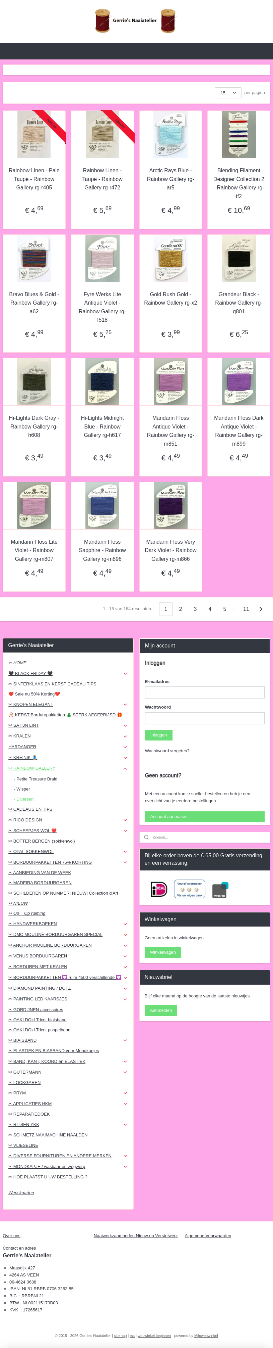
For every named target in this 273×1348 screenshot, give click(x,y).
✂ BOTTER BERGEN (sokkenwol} (41, 841)
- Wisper (22, 789)
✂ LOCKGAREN (24, 1082)
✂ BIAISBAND (68, 1040)
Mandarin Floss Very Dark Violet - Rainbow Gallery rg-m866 (170, 550)
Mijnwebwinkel (206, 1336)
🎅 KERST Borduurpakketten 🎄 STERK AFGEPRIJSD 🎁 (65, 714)
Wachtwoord (158, 707)
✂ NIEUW (18, 903)
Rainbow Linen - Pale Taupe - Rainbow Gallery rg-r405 (34, 179)
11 (246, 609)
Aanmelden (161, 1010)
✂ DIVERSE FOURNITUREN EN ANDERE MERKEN (68, 1156)
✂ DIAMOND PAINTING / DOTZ (68, 988)
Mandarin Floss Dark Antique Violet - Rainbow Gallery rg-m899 (239, 431)
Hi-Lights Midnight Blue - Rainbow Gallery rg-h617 (102, 426)
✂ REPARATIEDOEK (29, 1114)
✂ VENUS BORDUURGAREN (68, 956)
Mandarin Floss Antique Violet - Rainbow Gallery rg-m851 (170, 431)
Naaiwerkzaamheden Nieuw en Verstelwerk (136, 1235)
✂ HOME (17, 662)
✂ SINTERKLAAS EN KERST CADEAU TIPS (52, 683)
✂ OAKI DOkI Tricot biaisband (37, 1019)
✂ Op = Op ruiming (26, 913)
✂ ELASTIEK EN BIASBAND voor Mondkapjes (53, 1050)
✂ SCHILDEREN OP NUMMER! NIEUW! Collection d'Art (63, 893)
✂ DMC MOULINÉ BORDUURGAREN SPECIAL (68, 934)
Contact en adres (19, 1248)
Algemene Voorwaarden (208, 1235)
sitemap (120, 1336)
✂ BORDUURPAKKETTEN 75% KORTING (68, 862)
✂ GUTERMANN (68, 1072)
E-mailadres (157, 681)
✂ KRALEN (68, 736)
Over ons (11, 1235)
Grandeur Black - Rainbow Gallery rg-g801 (238, 302)
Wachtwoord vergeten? (167, 750)
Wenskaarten (21, 1192)
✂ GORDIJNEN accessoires (35, 1009)
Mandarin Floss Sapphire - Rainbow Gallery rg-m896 (102, 550)
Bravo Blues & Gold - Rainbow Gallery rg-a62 (34, 302)
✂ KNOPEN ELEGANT (68, 704)
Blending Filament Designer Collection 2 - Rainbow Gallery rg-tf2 (238, 183)
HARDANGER (68, 747)
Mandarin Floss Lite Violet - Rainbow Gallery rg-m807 (34, 550)
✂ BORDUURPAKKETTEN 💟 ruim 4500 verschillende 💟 (68, 977)
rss (132, 1336)
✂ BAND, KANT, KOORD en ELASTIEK (68, 1061)
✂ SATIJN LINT (68, 725)
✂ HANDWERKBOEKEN (68, 924)
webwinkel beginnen (154, 1336)
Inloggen (158, 734)
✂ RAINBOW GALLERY (68, 768)
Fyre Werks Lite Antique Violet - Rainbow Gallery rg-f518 (102, 307)
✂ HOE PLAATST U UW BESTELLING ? (47, 1176)
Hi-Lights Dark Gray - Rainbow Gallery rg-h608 (34, 426)
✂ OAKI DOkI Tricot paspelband (39, 1029)
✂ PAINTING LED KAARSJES (68, 999)
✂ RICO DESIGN (68, 820)
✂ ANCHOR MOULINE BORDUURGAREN (68, 945)
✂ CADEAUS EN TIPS (30, 809)
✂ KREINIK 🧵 (68, 757)
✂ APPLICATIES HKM (68, 1104)
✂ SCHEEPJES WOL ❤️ (68, 831)
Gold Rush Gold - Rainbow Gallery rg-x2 (170, 298)
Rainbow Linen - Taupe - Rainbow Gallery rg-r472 (102, 179)
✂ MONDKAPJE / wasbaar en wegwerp (68, 1166)
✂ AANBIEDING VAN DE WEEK (39, 872)
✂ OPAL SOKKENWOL (68, 851)
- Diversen (23, 799)
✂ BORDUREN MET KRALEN (68, 967)
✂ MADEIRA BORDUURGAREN (40, 882)
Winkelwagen (163, 952)
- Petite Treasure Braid (35, 778)
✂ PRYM (68, 1093)
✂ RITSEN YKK (68, 1124)
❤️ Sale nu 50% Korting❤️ (34, 694)
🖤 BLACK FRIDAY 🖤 (68, 673)
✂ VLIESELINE (23, 1145)
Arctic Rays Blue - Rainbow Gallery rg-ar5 (170, 179)
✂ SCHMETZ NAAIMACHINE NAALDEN (47, 1134)
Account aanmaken (169, 816)
